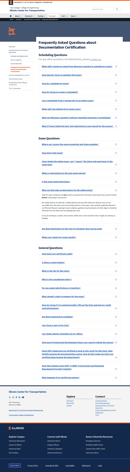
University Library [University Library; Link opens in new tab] (92, 453)
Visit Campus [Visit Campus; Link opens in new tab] (13, 453)
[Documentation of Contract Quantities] (35, 19)
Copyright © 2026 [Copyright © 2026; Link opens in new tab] (51, 465)
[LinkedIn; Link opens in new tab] (19, 397)
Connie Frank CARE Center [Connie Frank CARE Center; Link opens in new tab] (95, 449)
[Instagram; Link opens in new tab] (13, 397)
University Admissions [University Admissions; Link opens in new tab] (17, 441)
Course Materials (16, 64)
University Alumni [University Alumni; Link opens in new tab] (53, 441)
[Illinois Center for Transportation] (27, 10)
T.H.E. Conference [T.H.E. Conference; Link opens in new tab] (15, 88)
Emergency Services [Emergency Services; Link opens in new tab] (93, 441)
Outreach (12, 47)
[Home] (11, 19)
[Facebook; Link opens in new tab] (16, 397)
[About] (18, 16)
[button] (79, 66)
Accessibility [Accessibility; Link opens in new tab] (70, 465)
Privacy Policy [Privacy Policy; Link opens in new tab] (33, 465)
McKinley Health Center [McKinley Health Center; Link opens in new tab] (94, 445)
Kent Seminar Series (16, 79)
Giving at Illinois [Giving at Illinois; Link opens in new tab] (53, 445)
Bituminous (99, 413)
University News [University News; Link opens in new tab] (15, 449)
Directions (70, 401)
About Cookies (14, 465)
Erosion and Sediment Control (19, 75)
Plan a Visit (70, 403)
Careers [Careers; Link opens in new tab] (69, 405)
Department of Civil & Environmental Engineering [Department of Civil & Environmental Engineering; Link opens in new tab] (26, 410)
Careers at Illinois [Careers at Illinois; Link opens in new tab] (15, 445)
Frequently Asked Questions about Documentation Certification (20, 69)
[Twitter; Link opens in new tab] (10, 397)
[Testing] (41, 16)
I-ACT (97, 415)
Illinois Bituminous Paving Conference (18, 84)
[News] (74, 16)
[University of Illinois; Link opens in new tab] (16, 428)
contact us (95, 59)
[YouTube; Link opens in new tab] (23, 397)
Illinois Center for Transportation (27, 391)
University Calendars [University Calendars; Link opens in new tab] (54, 449)
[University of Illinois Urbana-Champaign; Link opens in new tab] (30, 3)
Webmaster (86, 465)
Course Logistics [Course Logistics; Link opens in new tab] (16, 60)
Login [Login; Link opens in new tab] (100, 465)
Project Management (102, 403)
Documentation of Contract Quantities (18, 51)
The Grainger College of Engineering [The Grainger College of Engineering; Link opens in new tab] (24, 8)
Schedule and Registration (19, 56)
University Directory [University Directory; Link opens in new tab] (54, 453)
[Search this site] (103, 9)
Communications (101, 401)
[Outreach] (53, 16)
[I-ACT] (64, 16)
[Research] (29, 16)
